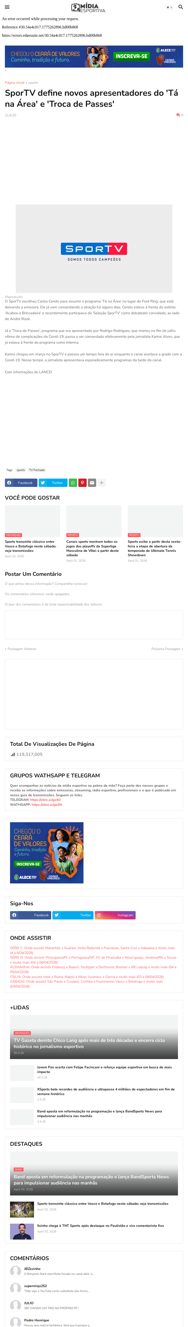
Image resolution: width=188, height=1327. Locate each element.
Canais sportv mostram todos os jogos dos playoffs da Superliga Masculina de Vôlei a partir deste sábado (92, 548)
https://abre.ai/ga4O (45, 799)
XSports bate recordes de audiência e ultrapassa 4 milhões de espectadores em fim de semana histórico (106, 1091)
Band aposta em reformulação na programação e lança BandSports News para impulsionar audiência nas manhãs (99, 1113)
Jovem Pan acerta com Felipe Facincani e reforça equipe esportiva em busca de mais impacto (104, 1069)
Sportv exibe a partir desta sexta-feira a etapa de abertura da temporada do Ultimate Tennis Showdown (154, 548)
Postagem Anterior (22, 649)
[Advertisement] (94, 158)
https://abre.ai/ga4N (47, 804)
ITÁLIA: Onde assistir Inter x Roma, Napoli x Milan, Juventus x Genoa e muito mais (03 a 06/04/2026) (87, 977)
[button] (6, 7)
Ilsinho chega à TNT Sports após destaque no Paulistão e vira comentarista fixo (100, 1226)
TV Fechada (37, 470)
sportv (33, 83)
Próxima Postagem (166, 649)
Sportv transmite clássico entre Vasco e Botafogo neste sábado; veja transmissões (30, 546)
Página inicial (14, 83)
